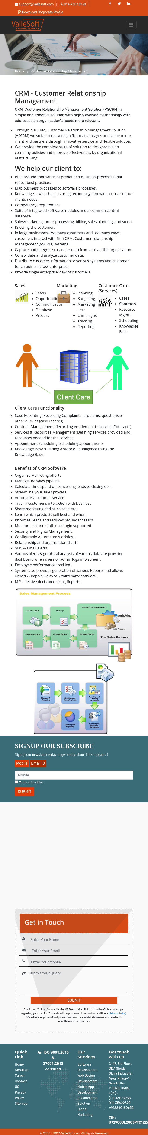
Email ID (38, 763)
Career (20, 1076)
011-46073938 (73, 4)
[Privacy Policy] (117, 1013)
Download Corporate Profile (40, 12)
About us (22, 1070)
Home (19, 71)
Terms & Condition (31, 782)
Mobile (21, 763)
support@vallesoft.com (34, 4)
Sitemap (21, 1104)
